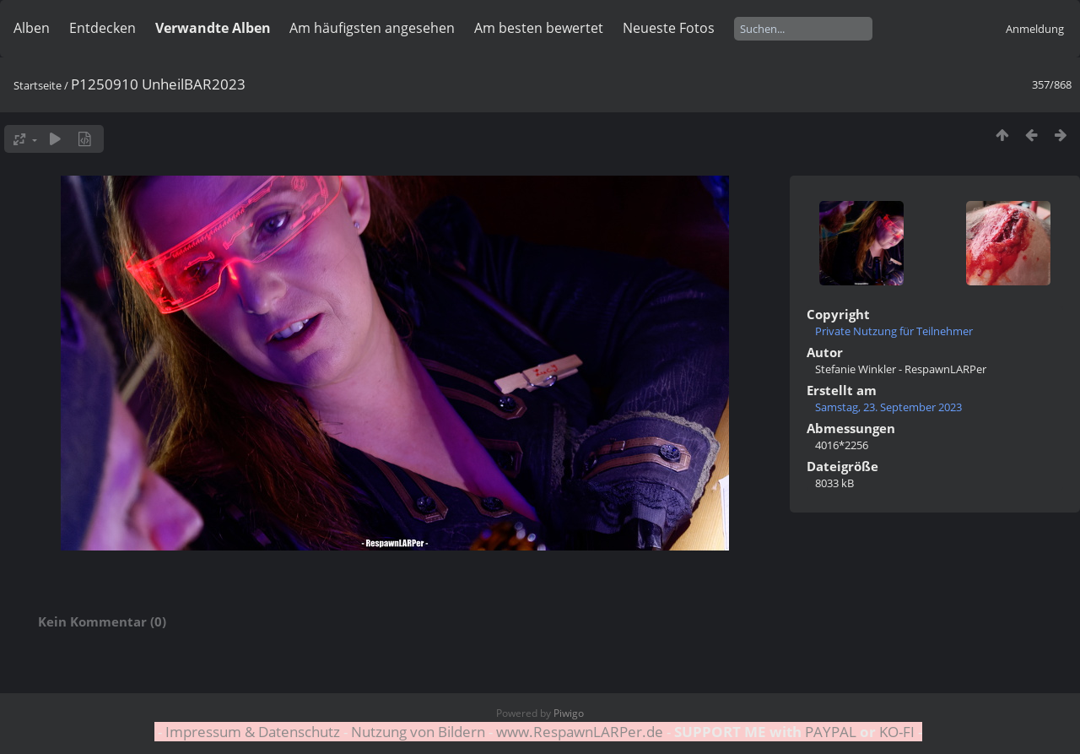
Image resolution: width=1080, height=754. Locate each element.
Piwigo (569, 713)
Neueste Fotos (669, 28)
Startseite (38, 85)
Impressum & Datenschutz (252, 731)
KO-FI (897, 731)
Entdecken (102, 28)
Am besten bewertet (538, 28)
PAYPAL (831, 731)
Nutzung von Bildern (418, 731)
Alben (32, 28)
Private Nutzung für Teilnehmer (894, 331)
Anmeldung (1035, 28)
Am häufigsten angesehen (372, 28)
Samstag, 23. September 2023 (888, 407)
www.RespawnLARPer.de (579, 731)
